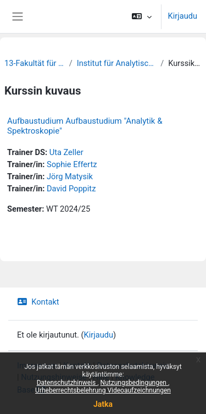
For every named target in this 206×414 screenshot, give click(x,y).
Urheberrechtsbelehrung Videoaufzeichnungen (103, 390)
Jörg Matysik (70, 176)
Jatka (103, 404)
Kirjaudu (182, 16)
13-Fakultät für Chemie (34, 63)
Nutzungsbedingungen (134, 383)
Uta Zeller (66, 152)
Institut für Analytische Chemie (117, 63)
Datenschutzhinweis (67, 383)
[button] (141, 16)
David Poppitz (71, 189)
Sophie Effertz (72, 164)
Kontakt (38, 302)
